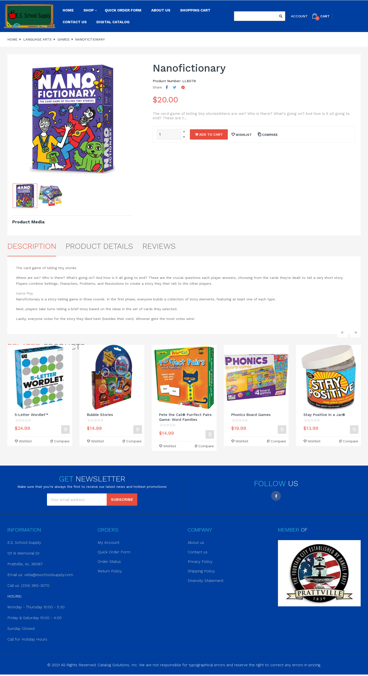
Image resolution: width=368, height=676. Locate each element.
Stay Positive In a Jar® (324, 415)
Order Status (109, 561)
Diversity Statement (205, 580)
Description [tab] (31, 246)
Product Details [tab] (99, 246)
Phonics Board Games (251, 415)
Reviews (159, 246)
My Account (108, 542)
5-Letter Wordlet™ (31, 415)
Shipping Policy (201, 571)
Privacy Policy (200, 561)
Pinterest (183, 87)
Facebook (276, 496)
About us (196, 542)
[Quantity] (169, 134)
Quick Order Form (114, 552)
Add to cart (209, 134)
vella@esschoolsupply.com (48, 574)
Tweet (174, 87)
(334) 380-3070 (35, 585)
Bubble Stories (100, 415)
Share (167, 87)
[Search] (259, 16)
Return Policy (110, 571)
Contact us (197, 552)
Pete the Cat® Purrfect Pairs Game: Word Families (185, 417)
